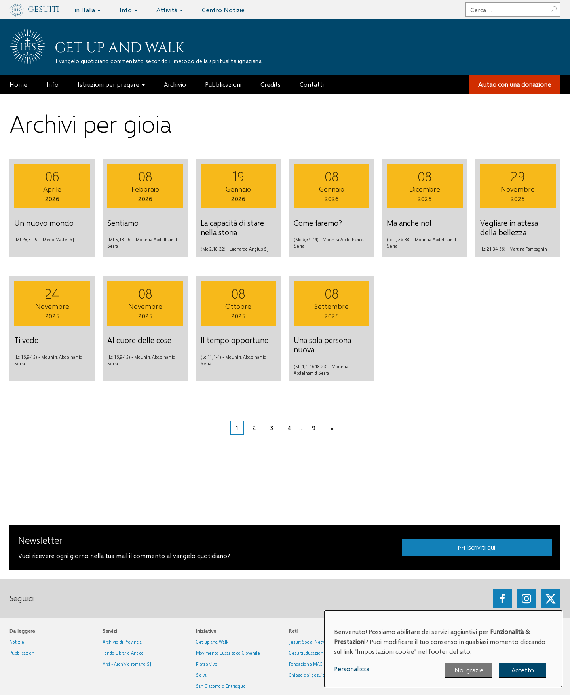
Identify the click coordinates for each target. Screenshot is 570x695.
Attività (169, 9)
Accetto (522, 670)
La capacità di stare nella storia (232, 227)
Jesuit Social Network (310, 641)
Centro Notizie (223, 9)
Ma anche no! (409, 222)
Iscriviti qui (476, 547)
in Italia (88, 9)
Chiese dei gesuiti (307, 675)
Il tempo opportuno (235, 340)
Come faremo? (318, 222)
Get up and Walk (119, 47)
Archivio (175, 84)
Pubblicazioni (223, 84)
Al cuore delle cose (139, 340)
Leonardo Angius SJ (249, 248)
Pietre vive (206, 663)
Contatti (312, 84)
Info (128, 9)
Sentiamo (123, 222)
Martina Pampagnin (528, 248)
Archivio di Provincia (122, 641)
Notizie (17, 641)
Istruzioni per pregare (111, 84)
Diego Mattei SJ (58, 239)
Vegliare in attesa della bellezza (509, 227)
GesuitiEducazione (307, 652)
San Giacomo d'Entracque (221, 686)
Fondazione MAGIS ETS (312, 663)
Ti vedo (26, 340)
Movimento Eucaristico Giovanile (228, 652)
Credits (270, 84)
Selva (201, 675)
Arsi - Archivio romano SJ (127, 663)
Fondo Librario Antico (123, 652)
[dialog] (443, 649)
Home (18, 84)
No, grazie (468, 670)
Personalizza (351, 668)
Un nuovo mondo (44, 222)
